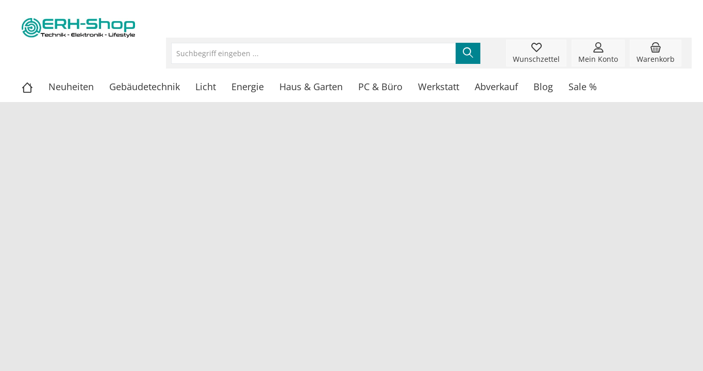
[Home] (35, 86)
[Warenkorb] (655, 53)
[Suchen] (468, 53)
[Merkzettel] (536, 53)
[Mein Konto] (598, 53)
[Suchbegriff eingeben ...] (313, 53)
